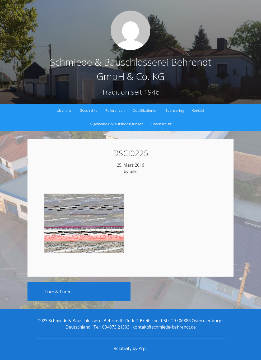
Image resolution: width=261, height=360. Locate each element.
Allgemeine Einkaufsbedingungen (116, 123)
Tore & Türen (58, 291)
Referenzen (115, 110)
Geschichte (88, 110)
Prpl (142, 348)
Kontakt (198, 110)
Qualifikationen (145, 110)
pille (133, 171)
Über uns (64, 110)
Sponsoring (174, 110)
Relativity (123, 348)
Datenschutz (161, 123)
